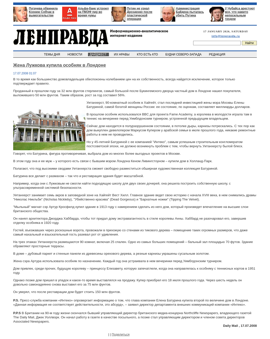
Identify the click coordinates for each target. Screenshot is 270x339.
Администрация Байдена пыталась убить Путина (190, 12)
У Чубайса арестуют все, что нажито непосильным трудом (240, 14)
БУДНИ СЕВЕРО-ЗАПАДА (184, 54)
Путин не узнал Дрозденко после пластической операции (139, 14)
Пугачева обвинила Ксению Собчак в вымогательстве (43, 12)
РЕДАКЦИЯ (217, 54)
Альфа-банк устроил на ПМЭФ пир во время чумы (93, 12)
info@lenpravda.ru (226, 36)
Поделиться (121, 334)
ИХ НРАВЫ (122, 54)
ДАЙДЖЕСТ (98, 54)
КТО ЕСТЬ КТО (147, 54)
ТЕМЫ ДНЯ (52, 54)
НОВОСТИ (75, 54)
